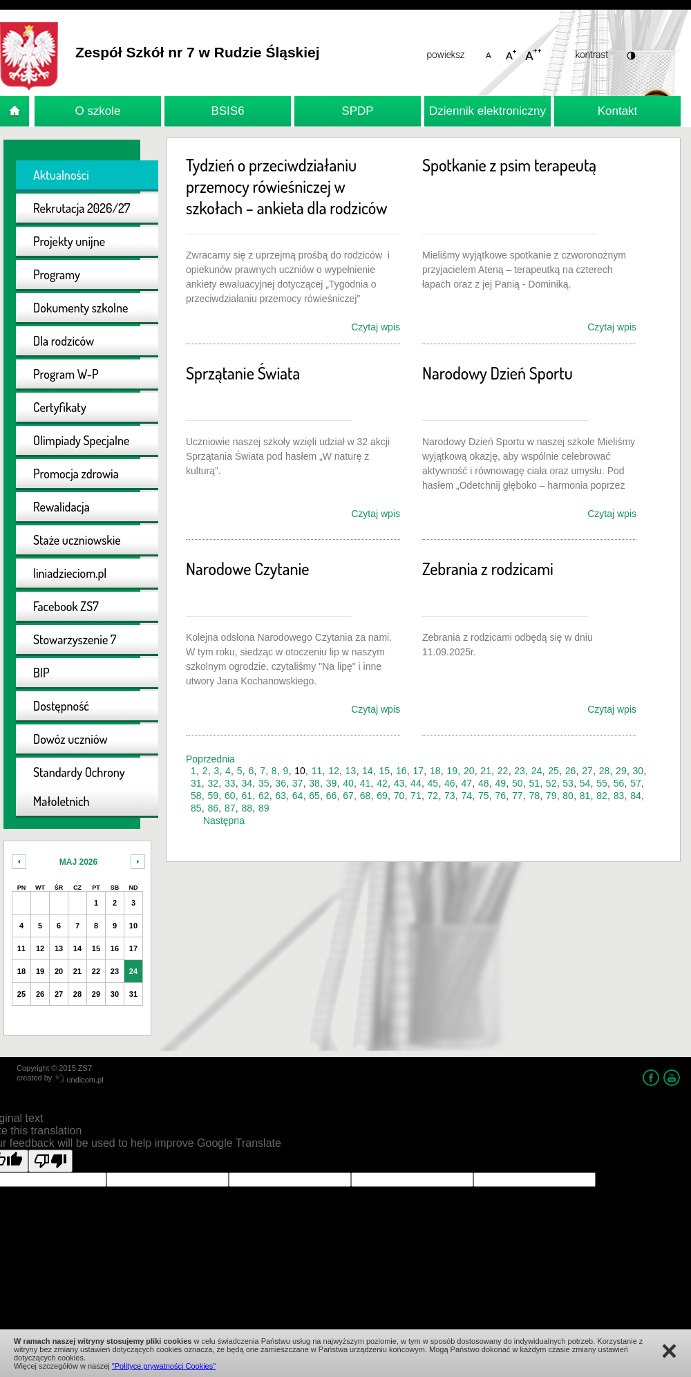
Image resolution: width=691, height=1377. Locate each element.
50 (517, 783)
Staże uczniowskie (77, 539)
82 (601, 795)
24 (536, 770)
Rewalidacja (61, 506)
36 (280, 783)
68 (365, 795)
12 (333, 770)
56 (619, 783)
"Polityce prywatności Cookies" (164, 1366)
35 (263, 783)
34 (246, 783)
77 (517, 795)
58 (196, 795)
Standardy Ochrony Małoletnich (79, 787)
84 (635, 795)
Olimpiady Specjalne (81, 440)
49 (500, 783)
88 (246, 808)
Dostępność (61, 705)
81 (585, 795)
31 (196, 783)
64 (297, 795)
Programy (56, 274)
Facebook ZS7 (66, 606)
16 (401, 770)
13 (351, 770)
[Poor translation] (50, 1161)
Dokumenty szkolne (80, 307)
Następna (224, 820)
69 (382, 795)
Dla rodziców (63, 340)
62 (263, 795)
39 (331, 783)
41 (365, 783)
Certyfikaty (59, 407)
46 (449, 783)
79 (551, 795)
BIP (41, 672)
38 (314, 783)
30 (638, 770)
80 (568, 795)
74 (467, 795)
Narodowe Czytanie (247, 568)
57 (635, 783)
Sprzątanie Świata (243, 373)
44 (416, 783)
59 (212, 795)
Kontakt (618, 111)
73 (449, 795)
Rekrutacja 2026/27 (81, 208)
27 (587, 770)
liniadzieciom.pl (69, 573)
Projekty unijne (69, 241)
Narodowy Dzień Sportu (497, 373)
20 (469, 770)
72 (433, 795)
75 (483, 795)
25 (553, 770)
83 (619, 795)
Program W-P (66, 374)
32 (212, 783)
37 (297, 783)
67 (348, 795)
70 (399, 795)
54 (585, 783)
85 (196, 808)
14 (367, 770)
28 (604, 770)
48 (483, 783)
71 (416, 795)
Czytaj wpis (375, 326)
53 (568, 783)
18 (435, 770)
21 (485, 770)
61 (246, 795)
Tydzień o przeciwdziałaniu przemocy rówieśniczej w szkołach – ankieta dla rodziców (286, 186)
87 (230, 808)
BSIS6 (227, 111)
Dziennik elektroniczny (487, 111)
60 (230, 795)
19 (451, 770)
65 (314, 795)
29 (621, 770)
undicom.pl (79, 1080)
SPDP (357, 111)
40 (348, 783)
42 (382, 783)
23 (519, 770)
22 (503, 770)
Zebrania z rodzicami (487, 568)
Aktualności (61, 174)
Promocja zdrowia (76, 473)
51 (534, 783)
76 (500, 795)
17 (418, 770)
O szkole (97, 111)
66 (331, 795)
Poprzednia (210, 759)
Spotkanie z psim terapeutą (509, 165)
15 (384, 770)
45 (433, 783)
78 (534, 795)
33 (230, 783)
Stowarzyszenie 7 (74, 639)
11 (317, 770)
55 (601, 783)
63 (280, 795)
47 (467, 783)
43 (399, 783)
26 (570, 770)
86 (212, 808)
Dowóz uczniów (70, 739)
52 (551, 783)
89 (263, 808)
